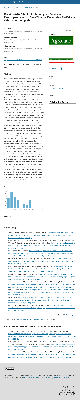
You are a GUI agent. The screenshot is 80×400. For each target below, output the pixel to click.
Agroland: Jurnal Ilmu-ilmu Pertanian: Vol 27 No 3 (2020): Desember (32, 271)
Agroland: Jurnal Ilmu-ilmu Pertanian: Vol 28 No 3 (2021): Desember (32, 256)
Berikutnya (70, 315)
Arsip (13, 8)
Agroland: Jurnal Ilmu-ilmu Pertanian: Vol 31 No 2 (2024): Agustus (48, 287)
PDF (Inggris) (56, 69)
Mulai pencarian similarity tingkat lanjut (29, 319)
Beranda (6, 8)
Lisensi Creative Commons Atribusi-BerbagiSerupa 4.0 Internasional (47, 378)
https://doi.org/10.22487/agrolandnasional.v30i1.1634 (23, 60)
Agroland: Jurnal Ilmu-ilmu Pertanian (20, 2)
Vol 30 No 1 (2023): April (25, 8)
